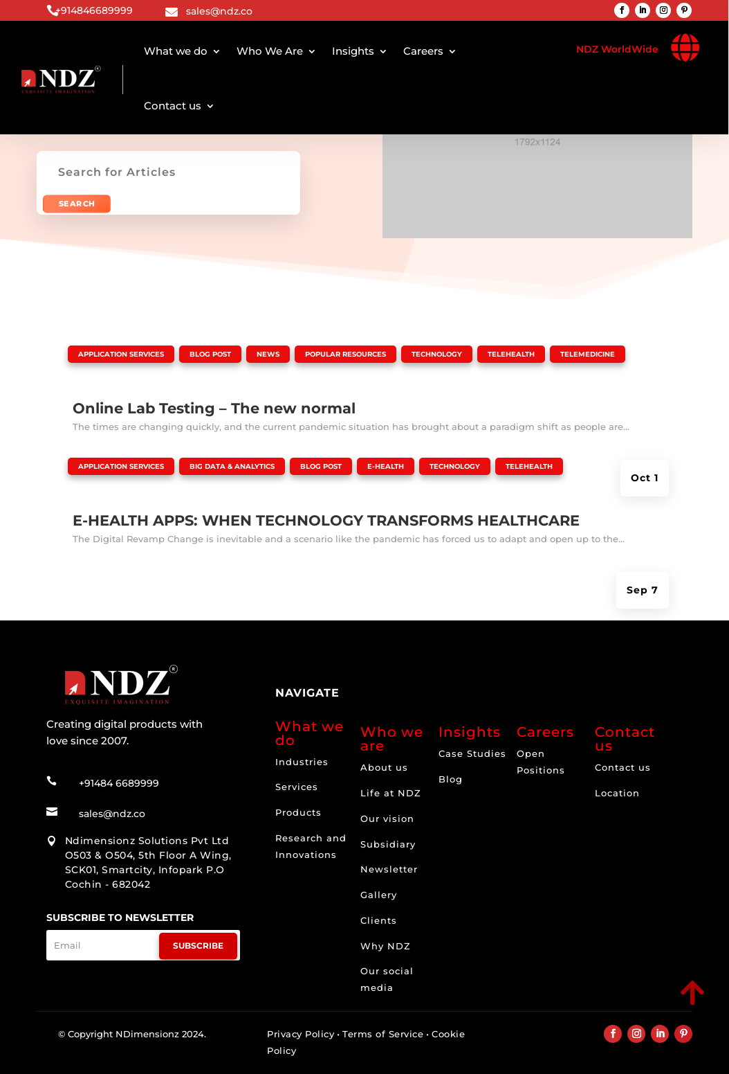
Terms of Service (382, 1033)
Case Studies (472, 753)
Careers (423, 50)
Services (296, 786)
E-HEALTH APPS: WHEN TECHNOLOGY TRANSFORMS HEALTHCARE (326, 520)
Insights (353, 50)
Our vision (387, 818)
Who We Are (270, 50)
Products (298, 812)
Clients (378, 920)
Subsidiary (388, 844)
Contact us (172, 105)
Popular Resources (345, 354)
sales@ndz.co (219, 11)
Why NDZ (385, 945)
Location (617, 792)
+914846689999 (94, 10)
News (268, 354)
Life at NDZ (390, 792)
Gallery (378, 894)
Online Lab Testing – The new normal (214, 408)
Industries (302, 761)
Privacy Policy (300, 1033)
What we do (175, 50)
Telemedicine (587, 354)
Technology (437, 354)
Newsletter (389, 869)
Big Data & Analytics (232, 466)
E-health (385, 466)
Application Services (121, 354)
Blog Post (210, 354)
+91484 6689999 (119, 770)
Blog (451, 779)
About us (384, 767)
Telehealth (511, 354)
